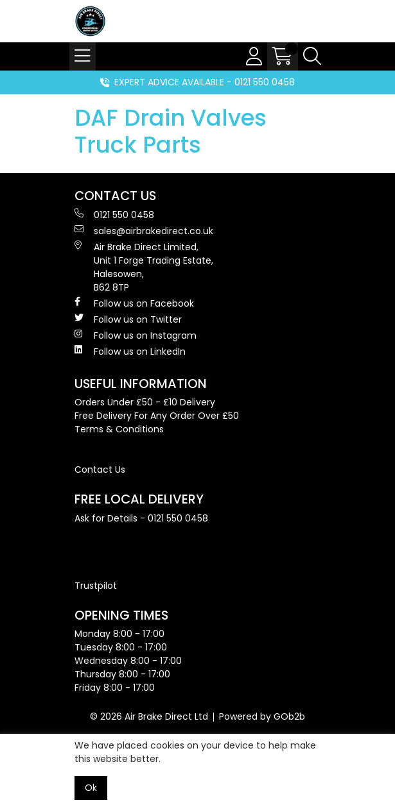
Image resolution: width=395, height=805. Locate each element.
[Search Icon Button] (312, 56)
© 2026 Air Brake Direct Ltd (149, 716)
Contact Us (100, 469)
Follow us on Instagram (136, 335)
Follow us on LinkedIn (130, 351)
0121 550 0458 (114, 214)
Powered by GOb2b (262, 716)
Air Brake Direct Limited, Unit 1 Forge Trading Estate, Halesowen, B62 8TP (144, 267)
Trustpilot (96, 585)
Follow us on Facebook (134, 303)
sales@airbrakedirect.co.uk (144, 231)
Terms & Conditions (119, 429)
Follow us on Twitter (128, 319)
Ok (91, 787)
